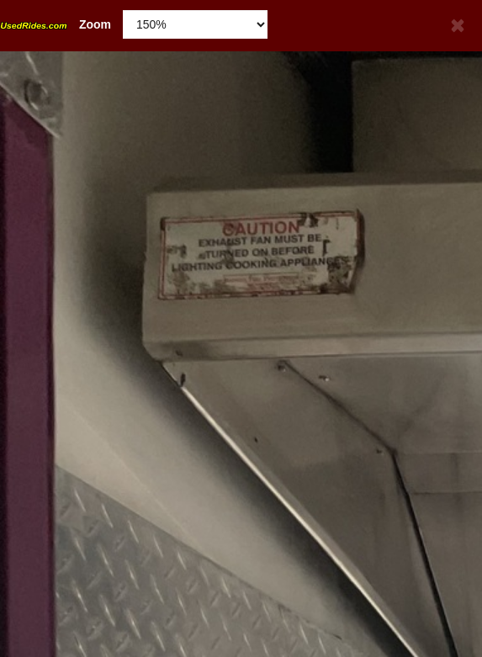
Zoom (55, 24)
